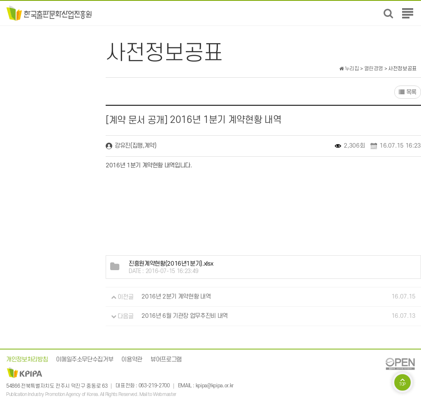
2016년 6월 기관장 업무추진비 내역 (184, 316)
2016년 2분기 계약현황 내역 (175, 297)
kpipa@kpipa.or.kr (215, 386)
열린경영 (374, 69)
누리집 (349, 69)
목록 (407, 92)
